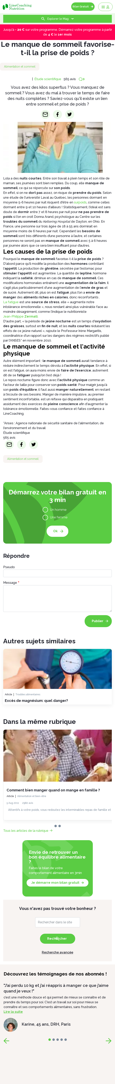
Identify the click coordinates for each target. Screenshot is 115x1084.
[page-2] (57, 1039)
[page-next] (108, 1041)
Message (10, 583)
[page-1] (59, 826)
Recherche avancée (57, 952)
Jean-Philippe (20, 316)
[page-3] (61, 1039)
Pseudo (9, 567)
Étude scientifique (47, 79)
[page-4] (65, 1039)
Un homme (58, 510)
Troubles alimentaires (27, 694)
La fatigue (11, 302)
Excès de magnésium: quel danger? (36, 700)
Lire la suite (13, 1012)
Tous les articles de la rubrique (25, 831)
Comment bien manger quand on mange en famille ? (53, 790)
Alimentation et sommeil (19, 66)
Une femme (58, 517)
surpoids (80, 202)
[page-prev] (6, 1041)
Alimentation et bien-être (31, 796)
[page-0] (55, 826)
